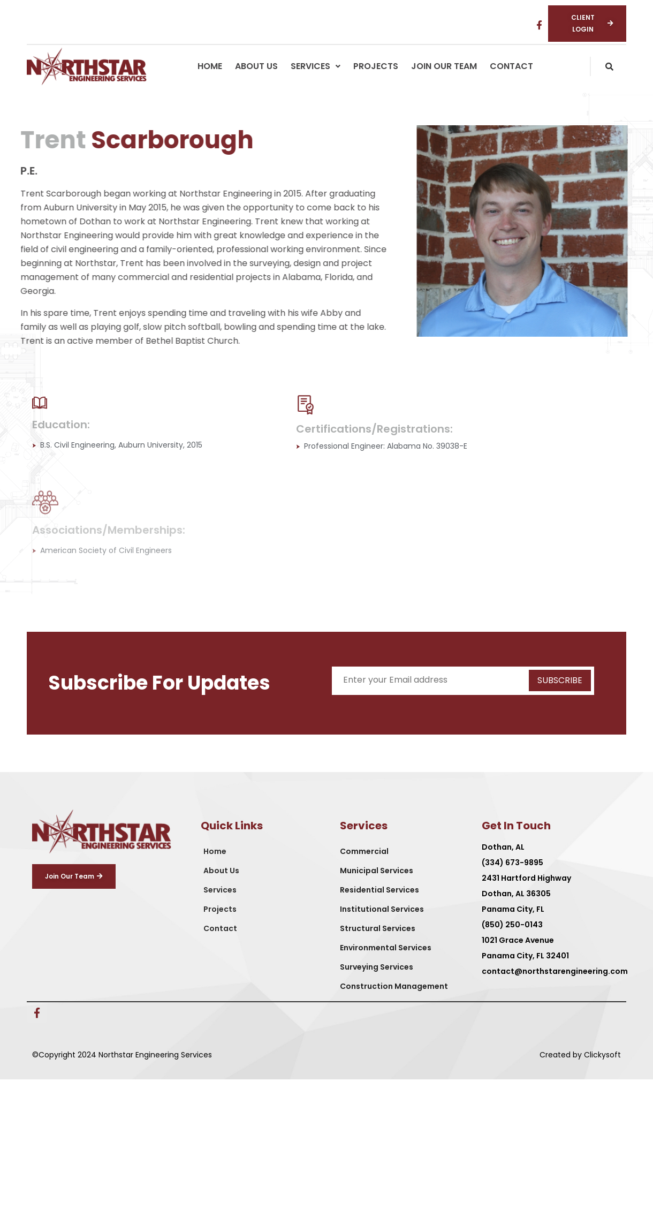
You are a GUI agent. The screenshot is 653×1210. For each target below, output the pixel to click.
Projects (375, 66)
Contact (511, 66)
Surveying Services (376, 967)
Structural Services (377, 928)
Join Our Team (444, 66)
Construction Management (394, 986)
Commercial (364, 851)
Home (210, 66)
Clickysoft (602, 1054)
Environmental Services (385, 947)
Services (315, 66)
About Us (256, 66)
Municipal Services (376, 870)
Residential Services (379, 889)
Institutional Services (382, 909)
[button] (315, 66)
